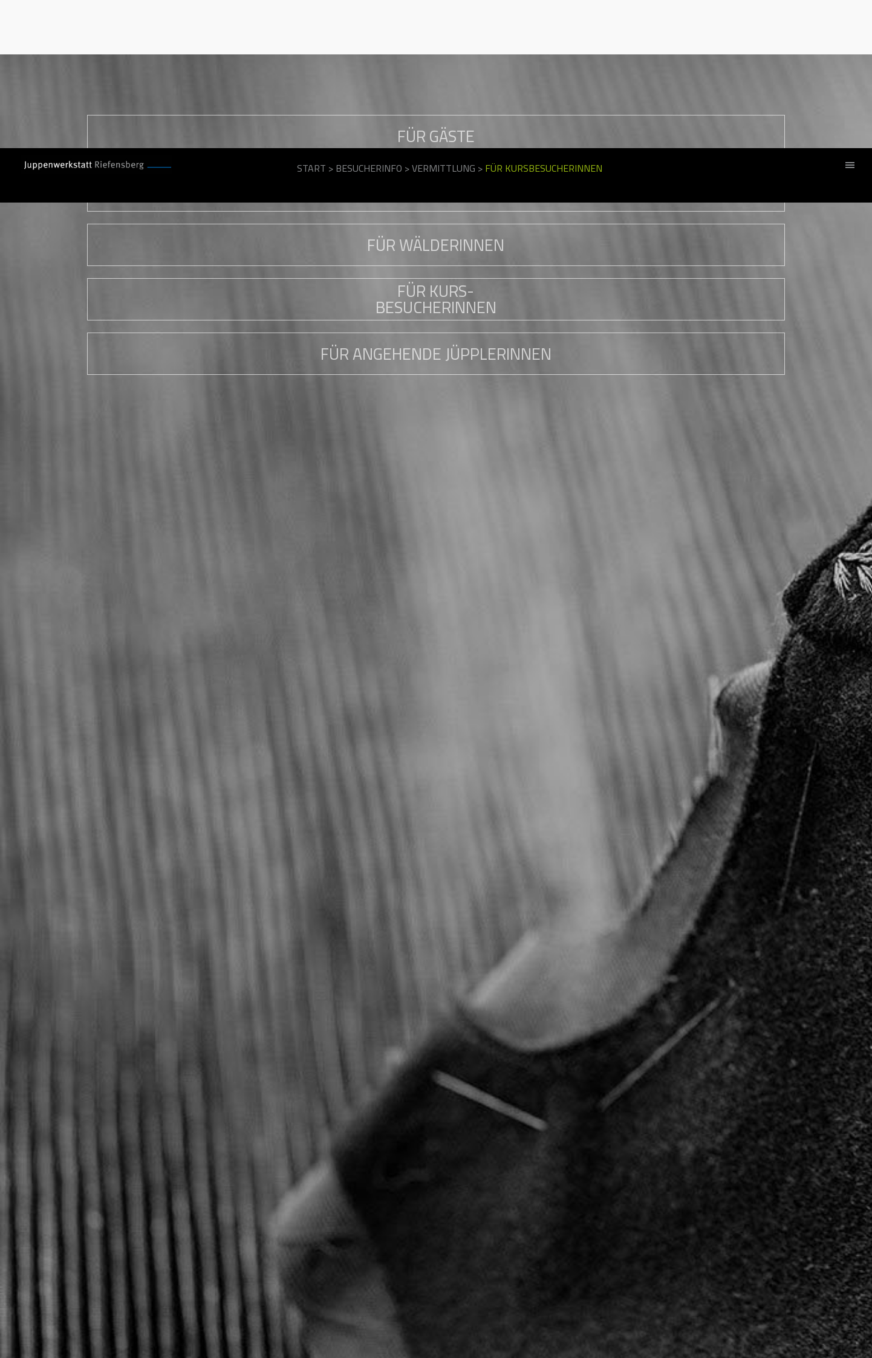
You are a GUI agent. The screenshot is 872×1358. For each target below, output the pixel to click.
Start (311, 20)
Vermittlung (443, 20)
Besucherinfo (369, 20)
